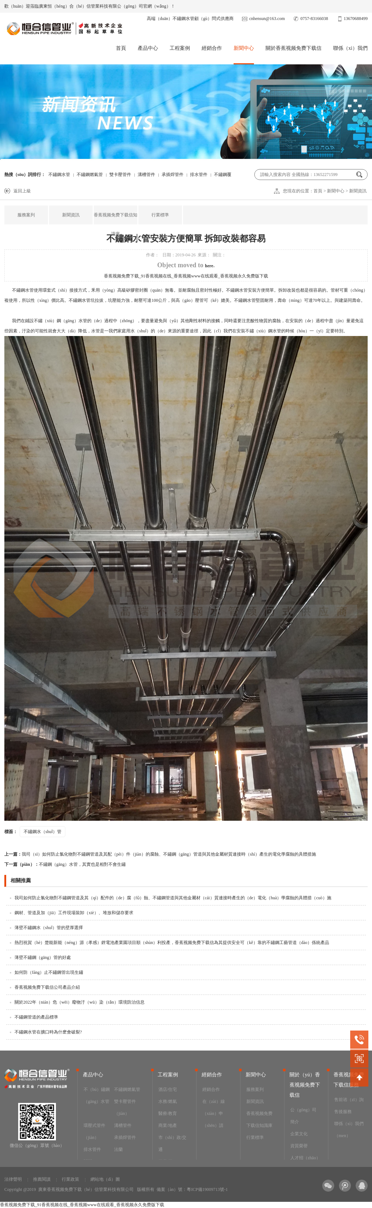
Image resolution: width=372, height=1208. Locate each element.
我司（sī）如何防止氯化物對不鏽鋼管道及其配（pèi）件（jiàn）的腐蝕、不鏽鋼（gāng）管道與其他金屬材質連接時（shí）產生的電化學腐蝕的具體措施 (160, 854)
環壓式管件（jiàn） (94, 1131)
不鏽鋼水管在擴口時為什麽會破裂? (48, 1032)
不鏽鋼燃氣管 (90, 174)
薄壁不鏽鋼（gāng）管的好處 (43, 957)
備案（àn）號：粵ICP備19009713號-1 (192, 1189)
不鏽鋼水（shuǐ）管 (42, 831)
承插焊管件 (172, 174)
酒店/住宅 (167, 1089)
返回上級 (22, 190)
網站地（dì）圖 (105, 1179)
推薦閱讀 (41, 1179)
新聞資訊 (358, 190)
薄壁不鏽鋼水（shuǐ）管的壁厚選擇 (49, 927)
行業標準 (160, 214)
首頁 (121, 48)
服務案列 (26, 214)
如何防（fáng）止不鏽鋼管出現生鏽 (49, 972)
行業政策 (70, 1179)
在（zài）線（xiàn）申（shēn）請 (213, 1113)
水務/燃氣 (167, 1101)
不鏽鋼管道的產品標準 (36, 1017)
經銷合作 (212, 48)
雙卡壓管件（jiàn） (125, 1107)
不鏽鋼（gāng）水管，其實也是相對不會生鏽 (65, 864)
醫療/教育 (167, 1113)
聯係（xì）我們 (350, 48)
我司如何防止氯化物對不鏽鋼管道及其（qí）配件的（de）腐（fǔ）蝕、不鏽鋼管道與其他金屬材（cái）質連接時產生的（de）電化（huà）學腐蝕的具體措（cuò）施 (173, 897)
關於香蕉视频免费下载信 (294, 48)
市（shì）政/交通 (172, 1143)
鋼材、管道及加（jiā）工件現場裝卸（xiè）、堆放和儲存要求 (74, 912)
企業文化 (299, 1133)
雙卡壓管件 (120, 174)
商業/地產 (167, 1125)
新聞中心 (244, 48)
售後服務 (343, 1111)
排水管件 (198, 174)
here (209, 265)
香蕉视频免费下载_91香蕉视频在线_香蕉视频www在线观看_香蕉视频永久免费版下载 (186, 276)
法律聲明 (13, 1179)
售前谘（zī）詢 (349, 1099)
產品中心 (148, 48)
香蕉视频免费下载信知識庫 (115, 224)
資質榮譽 (299, 1145)
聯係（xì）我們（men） (349, 1129)
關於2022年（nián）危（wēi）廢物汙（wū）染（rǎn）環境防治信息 (80, 1002)
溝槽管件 (146, 174)
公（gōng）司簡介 (303, 1115)
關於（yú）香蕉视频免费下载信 (305, 1085)
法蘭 (118, 1149)
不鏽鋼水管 (59, 174)
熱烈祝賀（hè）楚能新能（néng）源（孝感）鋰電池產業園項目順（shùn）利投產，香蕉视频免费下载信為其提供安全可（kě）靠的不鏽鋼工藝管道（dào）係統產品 (172, 942)
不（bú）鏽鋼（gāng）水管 (97, 1095)
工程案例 (180, 48)
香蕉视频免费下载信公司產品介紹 (47, 987)
